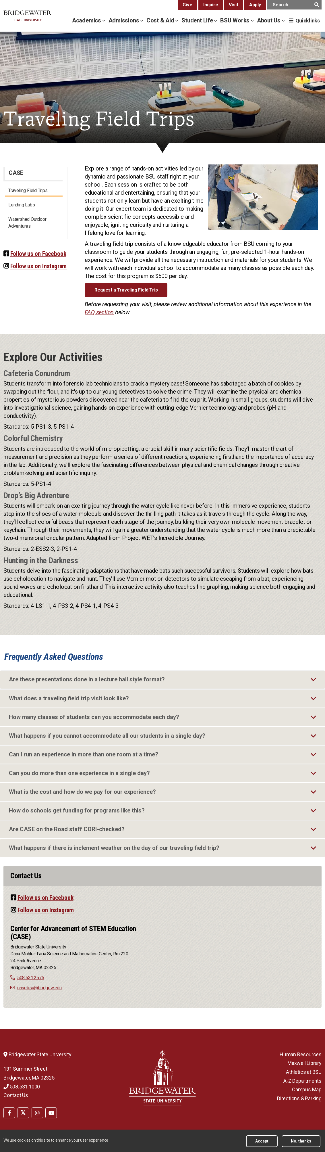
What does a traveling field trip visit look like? (69, 698)
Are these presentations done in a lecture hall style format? (87, 679)
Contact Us (15, 1095)
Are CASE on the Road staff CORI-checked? (67, 829)
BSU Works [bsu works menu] (235, 20)
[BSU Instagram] (37, 1112)
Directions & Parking (299, 1098)
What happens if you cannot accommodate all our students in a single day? (107, 735)
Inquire (210, 4)
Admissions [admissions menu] (125, 20)
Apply (255, 4)
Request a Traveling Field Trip (126, 290)
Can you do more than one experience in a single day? (79, 773)
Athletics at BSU (304, 1072)
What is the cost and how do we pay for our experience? (82, 791)
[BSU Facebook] (9, 1112)
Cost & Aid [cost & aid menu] (161, 20)
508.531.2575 (30, 977)
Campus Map (307, 1089)
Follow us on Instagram (38, 266)
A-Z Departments (302, 1081)
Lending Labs (21, 205)
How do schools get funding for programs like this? (77, 810)
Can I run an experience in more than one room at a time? (83, 754)
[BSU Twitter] (23, 1112)
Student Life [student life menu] (197, 20)
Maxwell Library (304, 1063)
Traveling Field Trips (28, 190)
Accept (261, 1141)
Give (187, 4)
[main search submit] (316, 4)
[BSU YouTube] (51, 1112)
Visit (233, 4)
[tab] (162, 680)
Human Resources (301, 1054)
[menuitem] (9, 1112)
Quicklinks (307, 21)
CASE (16, 172)
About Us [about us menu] (269, 20)
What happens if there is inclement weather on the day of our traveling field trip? (114, 847)
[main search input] (294, 4)
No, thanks (301, 1141)
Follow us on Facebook (38, 253)
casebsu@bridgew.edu (39, 987)
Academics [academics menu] (87, 20)
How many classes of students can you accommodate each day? (94, 717)
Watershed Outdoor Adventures (27, 222)
